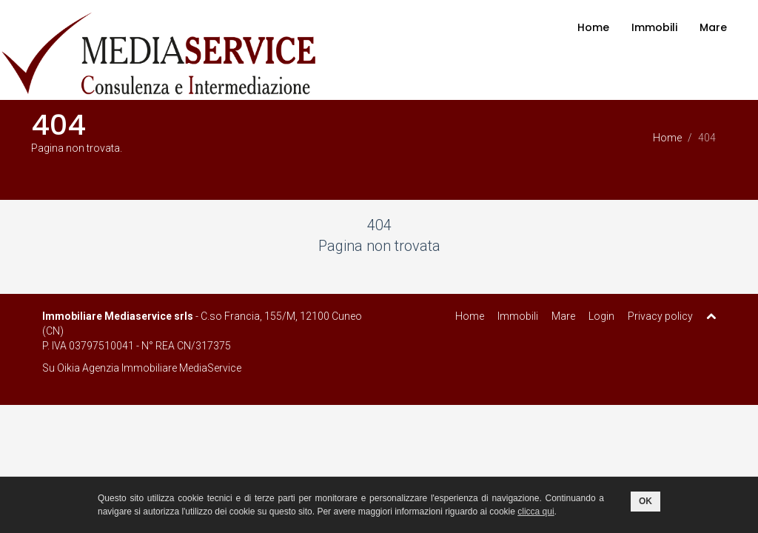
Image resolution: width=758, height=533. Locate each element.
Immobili (654, 27)
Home (593, 27)
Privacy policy (660, 316)
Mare (713, 27)
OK (645, 501)
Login (601, 316)
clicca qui (535, 511)
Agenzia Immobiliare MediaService (161, 368)
